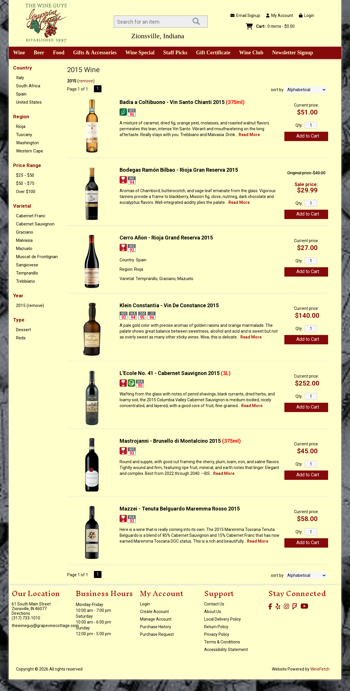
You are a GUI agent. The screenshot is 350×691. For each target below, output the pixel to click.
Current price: (306, 105)
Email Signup (245, 15)
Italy (20, 77)
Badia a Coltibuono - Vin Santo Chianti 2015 (182, 102)
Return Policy (216, 626)
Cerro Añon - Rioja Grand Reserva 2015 (166, 238)
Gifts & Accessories (93, 53)
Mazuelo (24, 248)
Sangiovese (27, 265)
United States (29, 102)
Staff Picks (175, 52)
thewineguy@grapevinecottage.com (45, 625)
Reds (21, 338)
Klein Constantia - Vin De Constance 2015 (169, 305)
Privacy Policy (216, 634)
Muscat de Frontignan (37, 256)
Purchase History (155, 626)
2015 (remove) (30, 305)
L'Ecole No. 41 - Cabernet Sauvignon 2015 (175, 373)
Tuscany (24, 134)
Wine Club (249, 53)
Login (306, 15)
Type (18, 320)
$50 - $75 (25, 183)
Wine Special (140, 52)
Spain (21, 94)
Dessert (23, 329)
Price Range (27, 165)
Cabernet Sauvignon (35, 224)
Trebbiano (25, 281)
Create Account (154, 611)
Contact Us (214, 604)
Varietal (22, 206)
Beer (37, 53)
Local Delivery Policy (222, 619)
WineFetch (320, 669)
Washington (27, 142)
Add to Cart (307, 136)
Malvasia (24, 240)
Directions (21, 613)
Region (21, 116)
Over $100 (25, 191)
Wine (17, 53)
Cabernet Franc (31, 215)
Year (18, 295)
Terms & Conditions (222, 642)
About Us (212, 611)
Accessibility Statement (226, 649)
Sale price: (306, 184)
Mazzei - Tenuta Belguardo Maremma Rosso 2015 (180, 509)
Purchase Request (157, 634)
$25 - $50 (25, 175)
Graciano (24, 232)
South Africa (28, 85)
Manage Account (156, 619)
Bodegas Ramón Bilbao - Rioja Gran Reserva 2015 (179, 170)
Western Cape (29, 151)
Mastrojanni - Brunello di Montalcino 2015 (180, 441)
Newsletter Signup (292, 52)
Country (22, 68)
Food (57, 53)
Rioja (20, 126)
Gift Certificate (213, 52)
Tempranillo (27, 273)
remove (86, 81)
